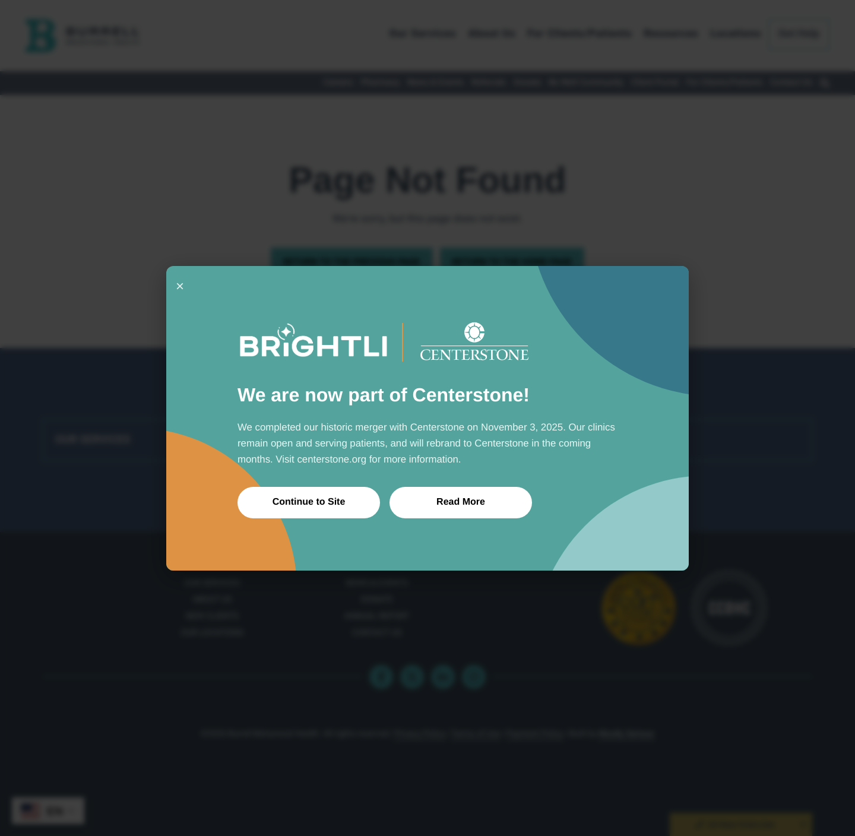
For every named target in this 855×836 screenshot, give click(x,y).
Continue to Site (309, 502)
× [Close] (180, 286)
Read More (460, 502)
